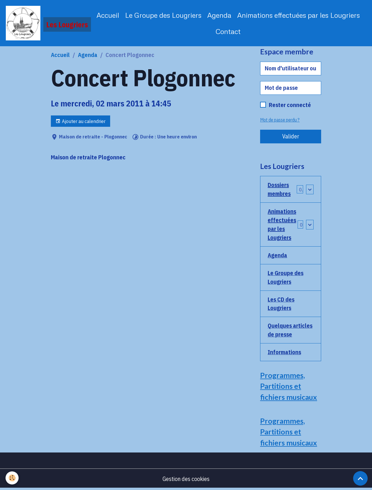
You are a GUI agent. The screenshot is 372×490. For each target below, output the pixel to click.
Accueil (107, 15)
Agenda (219, 15)
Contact (228, 31)
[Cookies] (12, 477)
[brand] (45, 23)
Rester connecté (290, 105)
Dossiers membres (279, 189)
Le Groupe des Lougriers (163, 15)
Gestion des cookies (186, 480)
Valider (290, 136)
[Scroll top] (360, 478)
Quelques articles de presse (290, 330)
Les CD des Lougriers (281, 304)
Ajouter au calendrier (80, 121)
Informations (284, 353)
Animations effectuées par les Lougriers (298, 15)
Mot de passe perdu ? (280, 120)
